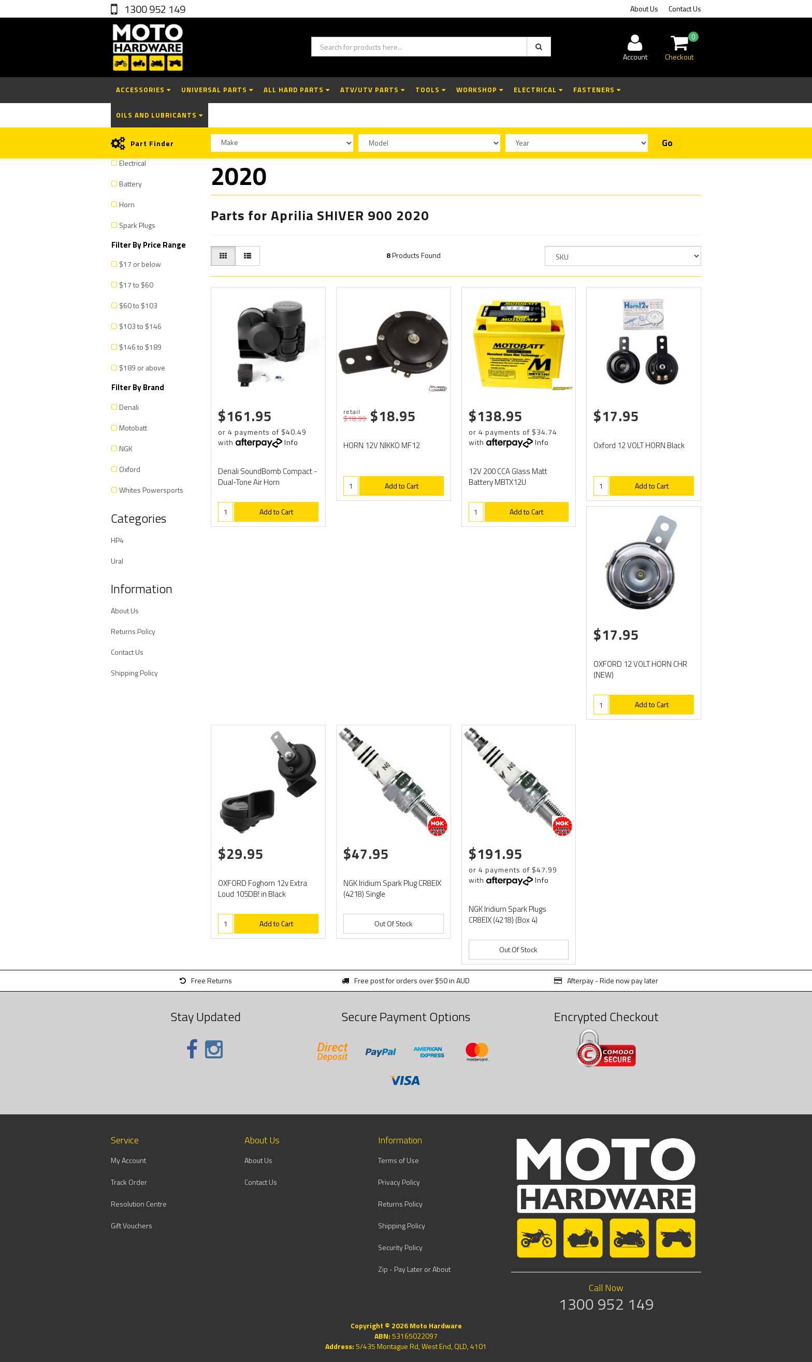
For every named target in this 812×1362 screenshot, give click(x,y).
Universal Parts (217, 89)
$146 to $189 (140, 346)
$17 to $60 (136, 284)
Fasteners (597, 89)
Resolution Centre (139, 1203)
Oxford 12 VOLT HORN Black (639, 445)
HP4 (117, 540)
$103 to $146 (140, 326)
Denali (129, 407)
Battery (130, 183)
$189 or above (142, 367)
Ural (117, 560)
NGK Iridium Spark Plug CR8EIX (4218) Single (392, 888)
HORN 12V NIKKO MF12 (381, 445)
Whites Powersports (151, 489)
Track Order (129, 1182)
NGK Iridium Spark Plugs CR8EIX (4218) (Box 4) (507, 914)
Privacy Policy (399, 1182)
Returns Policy (133, 631)
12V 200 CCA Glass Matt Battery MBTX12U (508, 476)
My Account (128, 1160)
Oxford (129, 469)
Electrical (538, 89)
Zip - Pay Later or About (414, 1269)
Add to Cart (276, 511)
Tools (430, 89)
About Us (644, 8)
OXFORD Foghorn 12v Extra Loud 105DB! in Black (262, 888)
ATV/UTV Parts (372, 89)
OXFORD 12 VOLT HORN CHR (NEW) (640, 669)
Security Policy (400, 1247)
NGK (126, 448)
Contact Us (685, 8)
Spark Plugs (137, 225)
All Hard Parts (297, 89)
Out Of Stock (393, 923)
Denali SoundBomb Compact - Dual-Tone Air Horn (267, 476)
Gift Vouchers (131, 1225)
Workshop (479, 89)
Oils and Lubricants (159, 115)
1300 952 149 (153, 9)
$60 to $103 (138, 305)
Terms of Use (398, 1160)
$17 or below (140, 264)
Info (291, 442)
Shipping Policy (134, 672)
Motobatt (133, 427)
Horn (127, 204)
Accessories (143, 89)
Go (667, 143)
